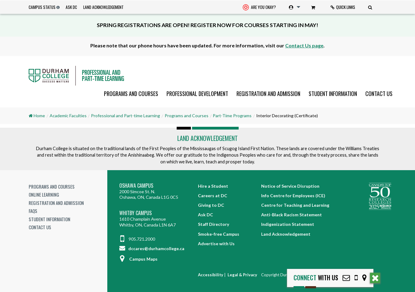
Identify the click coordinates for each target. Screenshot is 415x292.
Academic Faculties (68, 115)
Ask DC (71, 7)
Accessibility (210, 274)
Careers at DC (212, 195)
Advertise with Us (216, 243)
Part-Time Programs (232, 115)
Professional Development (197, 93)
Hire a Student (213, 186)
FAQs (33, 210)
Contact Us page (304, 45)
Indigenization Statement (287, 224)
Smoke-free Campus (218, 234)
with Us (316, 277)
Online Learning (44, 194)
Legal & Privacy (242, 274)
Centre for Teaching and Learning (295, 205)
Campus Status (42, 7)
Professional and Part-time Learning (125, 115)
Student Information (333, 93)
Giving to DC (211, 205)
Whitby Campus (135, 213)
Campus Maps (138, 259)
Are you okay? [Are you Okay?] (259, 7)
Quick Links (343, 7)
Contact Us (378, 93)
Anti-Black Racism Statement (291, 214)
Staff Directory (213, 224)
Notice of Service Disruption (290, 186)
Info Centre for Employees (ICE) (293, 195)
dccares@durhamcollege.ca (151, 248)
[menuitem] (259, 7)
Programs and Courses (131, 93)
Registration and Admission (268, 93)
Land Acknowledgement (103, 7)
